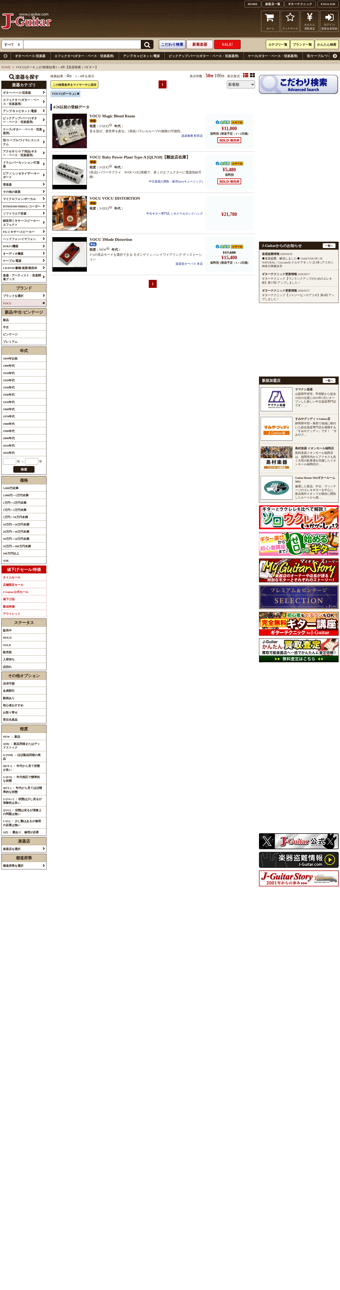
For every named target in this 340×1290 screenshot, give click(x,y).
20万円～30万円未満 (16, 531)
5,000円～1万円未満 (15, 495)
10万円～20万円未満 (16, 524)
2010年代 (9, 445)
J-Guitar (26, 21)
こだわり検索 (172, 44)
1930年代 (9, 387)
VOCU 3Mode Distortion (111, 239)
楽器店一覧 (272, 4)
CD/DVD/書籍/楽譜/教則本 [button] (20, 268)
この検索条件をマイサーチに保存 (74, 84)
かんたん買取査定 (309, 21)
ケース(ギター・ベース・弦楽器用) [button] (22, 131)
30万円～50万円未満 (16, 538)
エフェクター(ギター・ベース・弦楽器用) (84, 56)
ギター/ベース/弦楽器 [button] (17, 92)
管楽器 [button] (7, 184)
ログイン (329, 21)
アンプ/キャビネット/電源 (141, 56)
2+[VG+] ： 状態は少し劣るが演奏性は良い (22, 800)
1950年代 (9, 402)
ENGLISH (328, 4)
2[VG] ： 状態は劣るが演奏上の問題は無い (22, 812)
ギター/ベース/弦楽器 (30, 56)
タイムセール (11, 577)
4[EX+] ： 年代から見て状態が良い (21, 767)
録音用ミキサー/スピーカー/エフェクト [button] (21, 222)
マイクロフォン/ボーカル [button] (19, 198)
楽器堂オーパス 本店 (189, 263)
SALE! (227, 44)
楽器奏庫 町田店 (192, 135)
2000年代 (9, 438)
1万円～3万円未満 (14, 502)
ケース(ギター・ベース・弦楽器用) (273, 56)
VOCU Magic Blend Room (112, 116)
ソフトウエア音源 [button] (14, 213)
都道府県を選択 (13, 865)
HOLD (7, 637)
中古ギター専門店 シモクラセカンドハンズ (174, 213)
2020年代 (9, 452)
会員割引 (9, 690)
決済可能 (9, 683)
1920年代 (9, 380)
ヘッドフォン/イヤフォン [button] (19, 239)
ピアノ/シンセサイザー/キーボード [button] (21, 175)
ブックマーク (290, 21)
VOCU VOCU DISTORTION (115, 198)
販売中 (7, 630)
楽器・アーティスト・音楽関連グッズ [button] (22, 277)
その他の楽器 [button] (11, 191)
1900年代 (9, 365)
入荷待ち (9, 659)
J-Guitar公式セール (15, 591)
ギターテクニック (300, 4)
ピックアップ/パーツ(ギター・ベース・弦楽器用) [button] (20, 120)
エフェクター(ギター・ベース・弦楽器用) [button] (21, 101)
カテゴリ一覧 (277, 44)
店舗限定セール (13, 584)
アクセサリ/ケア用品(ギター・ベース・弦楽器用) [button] (20, 153)
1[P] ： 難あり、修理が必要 (21, 832)
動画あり (9, 698)
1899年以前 (10, 358)
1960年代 (9, 409)
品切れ (7, 666)
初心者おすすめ (13, 705)
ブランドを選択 (13, 295)
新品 (6, 320)
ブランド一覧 (302, 44)
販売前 (7, 652)
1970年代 (9, 416)
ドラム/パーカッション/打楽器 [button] (21, 164)
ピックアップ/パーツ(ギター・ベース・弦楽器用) (204, 56)
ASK (6, 560)
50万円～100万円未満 (17, 546)
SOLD (7, 645)
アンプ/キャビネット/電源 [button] (20, 111)
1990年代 (9, 431)
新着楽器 (199, 44)
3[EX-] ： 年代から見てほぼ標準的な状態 (22, 789)
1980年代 (9, 423)
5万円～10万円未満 (15, 517)
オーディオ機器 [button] (13, 253)
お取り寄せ (10, 712)
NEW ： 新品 (11, 736)
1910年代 (9, 373)
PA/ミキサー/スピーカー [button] (19, 231)
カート (270, 21)
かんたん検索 (326, 44)
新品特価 (9, 606)
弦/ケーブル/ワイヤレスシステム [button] (21, 142)
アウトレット (11, 613)
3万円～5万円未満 (14, 509)
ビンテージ (10, 334)
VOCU (7, 303)
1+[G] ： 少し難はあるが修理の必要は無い (22, 822)
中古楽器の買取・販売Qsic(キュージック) (176, 181)
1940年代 (9, 394)
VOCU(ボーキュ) (64, 94)
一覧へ (329, 245)
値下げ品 (9, 599)
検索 (24, 469)
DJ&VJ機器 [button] (10, 246)
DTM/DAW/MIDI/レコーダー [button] (22, 206)
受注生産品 (10, 719)
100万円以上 (11, 553)
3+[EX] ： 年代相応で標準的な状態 (21, 778)
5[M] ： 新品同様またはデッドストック (21, 745)
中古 (6, 327)
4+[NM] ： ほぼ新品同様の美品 (22, 756)
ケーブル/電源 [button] (12, 260)
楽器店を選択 (11, 849)
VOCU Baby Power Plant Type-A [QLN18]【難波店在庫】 (140, 157)
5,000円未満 (10, 488)
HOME (253, 4)
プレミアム (10, 341)
